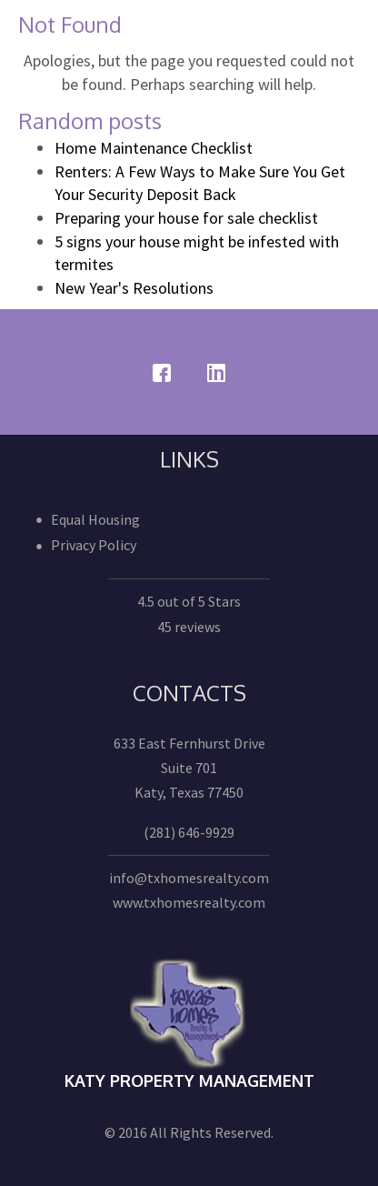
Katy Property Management (189, 1080)
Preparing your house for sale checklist (186, 217)
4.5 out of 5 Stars (189, 601)
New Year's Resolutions (134, 287)
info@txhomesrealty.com (189, 878)
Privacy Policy (93, 545)
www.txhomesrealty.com (189, 902)
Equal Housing (95, 519)
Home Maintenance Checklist (154, 147)
